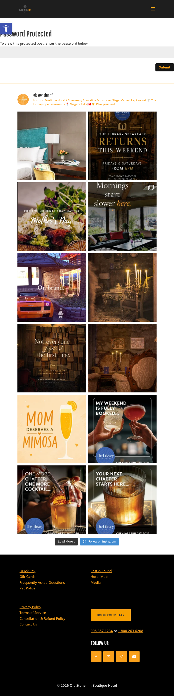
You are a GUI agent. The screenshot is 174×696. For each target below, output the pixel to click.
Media (96, 582)
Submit (164, 67)
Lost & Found (101, 571)
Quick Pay (27, 571)
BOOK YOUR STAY (111, 615)
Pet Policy (27, 588)
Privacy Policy (30, 607)
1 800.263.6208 (130, 630)
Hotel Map (99, 576)
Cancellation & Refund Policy (42, 618)
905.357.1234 (102, 630)
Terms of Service (32, 612)
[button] (6, 28)
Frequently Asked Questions (42, 582)
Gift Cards (27, 576)
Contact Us (28, 624)
